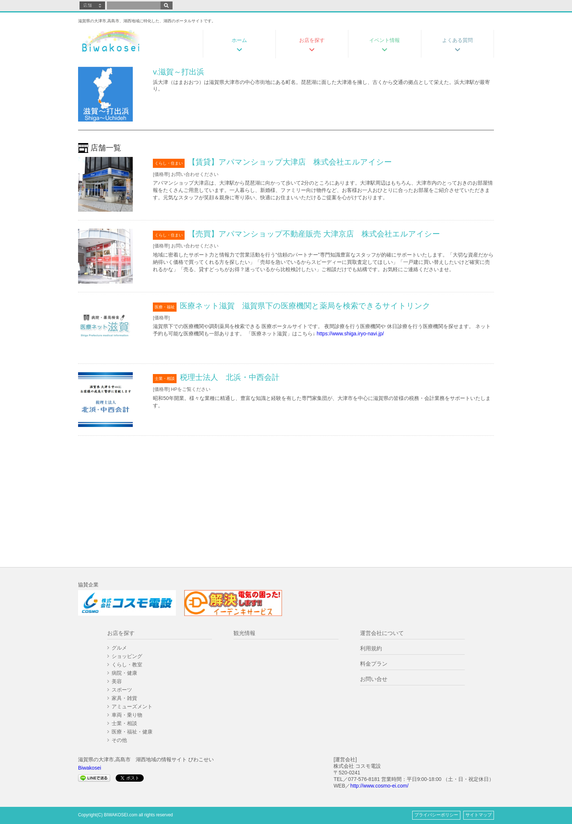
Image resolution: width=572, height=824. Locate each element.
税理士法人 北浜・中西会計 (229, 377)
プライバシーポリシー (436, 814)
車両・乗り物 (127, 715)
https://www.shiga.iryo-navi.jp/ (350, 333)
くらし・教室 (127, 664)
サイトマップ (478, 814)
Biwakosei (89, 768)
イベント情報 (384, 40)
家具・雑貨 (124, 698)
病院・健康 (124, 673)
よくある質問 (457, 40)
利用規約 (371, 648)
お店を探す (312, 40)
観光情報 (244, 633)
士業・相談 (124, 723)
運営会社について (382, 633)
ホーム (239, 40)
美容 (117, 681)
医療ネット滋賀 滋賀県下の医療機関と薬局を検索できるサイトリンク (305, 305)
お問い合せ (373, 679)
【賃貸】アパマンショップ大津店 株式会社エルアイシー (290, 162)
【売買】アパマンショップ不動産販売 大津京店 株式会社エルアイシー (314, 234)
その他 (119, 740)
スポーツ (122, 690)
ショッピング (127, 656)
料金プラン (373, 664)
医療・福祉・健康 (132, 732)
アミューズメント (132, 706)
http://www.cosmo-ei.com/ (379, 786)
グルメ (119, 648)
